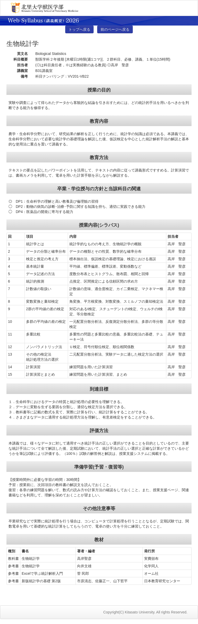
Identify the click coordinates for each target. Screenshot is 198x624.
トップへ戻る (79, 29)
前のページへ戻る (115, 29)
